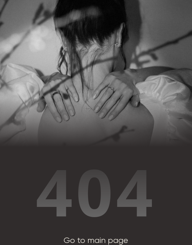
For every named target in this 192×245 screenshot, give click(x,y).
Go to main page (96, 240)
